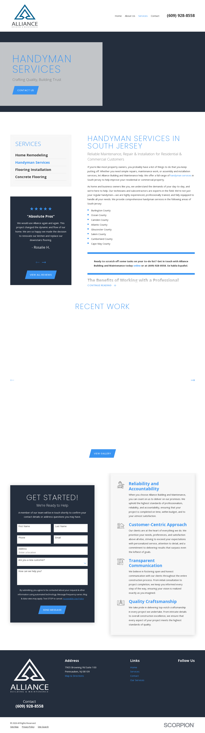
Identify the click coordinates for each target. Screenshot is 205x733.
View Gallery (102, 453)
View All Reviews (41, 274)
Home (133, 667)
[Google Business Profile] (179, 667)
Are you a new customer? (27, 560)
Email (54, 537)
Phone (17, 537)
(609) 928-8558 (181, 15)
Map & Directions (74, 675)
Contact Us (25, 90)
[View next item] (44, 262)
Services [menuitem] (143, 15)
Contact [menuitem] (155, 15)
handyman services (180, 175)
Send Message (48, 609)
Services (134, 671)
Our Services (137, 680)
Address (18, 549)
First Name (20, 526)
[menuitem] (41, 155)
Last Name (56, 526)
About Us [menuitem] (130, 15)
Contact (134, 675)
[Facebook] (187, 667)
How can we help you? (25, 571)
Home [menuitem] (118, 15)
